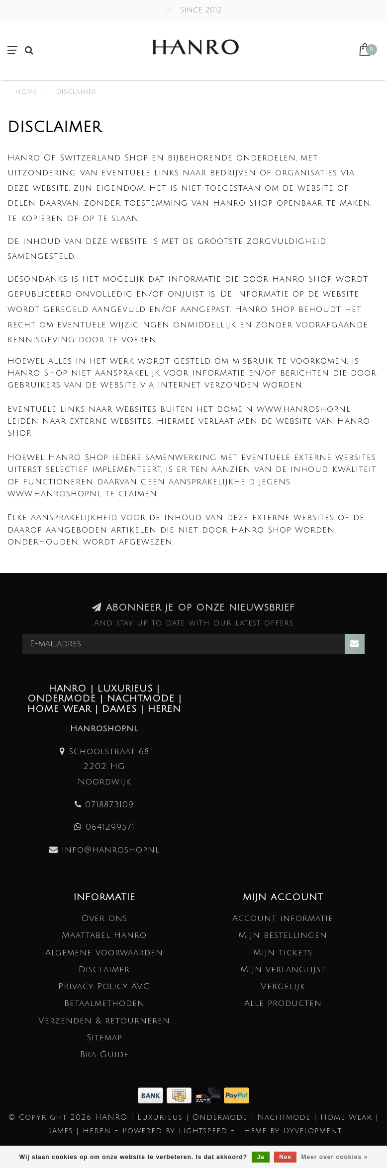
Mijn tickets (282, 952)
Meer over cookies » (334, 1157)
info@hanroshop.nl (111, 850)
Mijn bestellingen (282, 935)
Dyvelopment (312, 1131)
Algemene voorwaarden (104, 952)
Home (26, 91)
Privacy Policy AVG (104, 986)
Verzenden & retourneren (104, 1020)
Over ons (104, 918)
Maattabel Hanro (104, 935)
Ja (260, 1157)
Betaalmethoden (104, 1003)
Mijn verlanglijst (283, 969)
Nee (285, 1157)
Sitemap (104, 1037)
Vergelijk (283, 986)
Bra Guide (104, 1054)
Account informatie (282, 918)
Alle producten (283, 1003)
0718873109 (109, 804)
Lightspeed (203, 1131)
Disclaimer (104, 969)
